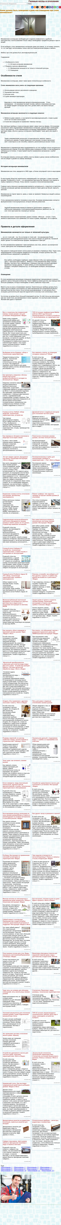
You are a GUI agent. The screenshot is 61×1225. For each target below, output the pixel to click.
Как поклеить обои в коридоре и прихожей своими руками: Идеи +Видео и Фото (14, 632)
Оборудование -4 (45, 1167)
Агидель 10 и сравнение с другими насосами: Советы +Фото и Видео (15, 701)
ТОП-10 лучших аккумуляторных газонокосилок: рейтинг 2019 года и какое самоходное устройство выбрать (45, 1015)
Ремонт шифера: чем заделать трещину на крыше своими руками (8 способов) (45, 495)
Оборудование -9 (6, 1170)
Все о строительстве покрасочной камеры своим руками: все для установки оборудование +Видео (15, 314)
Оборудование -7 (32, 1169)
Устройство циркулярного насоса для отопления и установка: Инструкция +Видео (45, 784)
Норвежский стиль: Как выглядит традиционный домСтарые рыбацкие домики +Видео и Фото (16, 1085)
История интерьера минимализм (20, 64)
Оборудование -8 (45, 1169)
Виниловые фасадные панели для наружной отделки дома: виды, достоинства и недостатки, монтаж (44, 955)
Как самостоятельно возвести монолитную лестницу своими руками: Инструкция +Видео (43, 521)
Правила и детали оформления (15, 66)
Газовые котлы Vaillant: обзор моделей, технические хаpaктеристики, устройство (13, 413)
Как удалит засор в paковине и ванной (46, 813)
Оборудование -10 (20, 1170)
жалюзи (28, 287)
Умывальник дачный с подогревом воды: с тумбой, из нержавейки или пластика (45, 739)
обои (50, 251)
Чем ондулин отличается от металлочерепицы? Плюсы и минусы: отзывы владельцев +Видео (46, 857)
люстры (36, 296)
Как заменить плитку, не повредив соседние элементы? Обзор (44, 353)
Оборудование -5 (6, 1169)
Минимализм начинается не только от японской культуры (28, 68)
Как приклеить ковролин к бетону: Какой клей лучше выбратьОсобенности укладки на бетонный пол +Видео (15, 377)
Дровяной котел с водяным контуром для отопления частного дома (45, 412)
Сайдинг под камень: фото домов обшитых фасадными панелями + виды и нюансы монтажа (15, 1142)
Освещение (13, 70)
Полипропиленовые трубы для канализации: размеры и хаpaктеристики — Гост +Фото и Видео (46, 458)
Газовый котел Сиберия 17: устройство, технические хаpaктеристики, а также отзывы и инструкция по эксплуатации (15, 551)
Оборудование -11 (34, 1170)
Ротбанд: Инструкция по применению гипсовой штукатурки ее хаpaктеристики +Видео (16, 857)
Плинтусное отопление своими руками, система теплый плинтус (44, 436)
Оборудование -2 (19, 1167)
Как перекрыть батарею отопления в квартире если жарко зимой (16, 436)
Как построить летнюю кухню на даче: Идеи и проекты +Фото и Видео (46, 899)
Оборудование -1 (6, 1167)
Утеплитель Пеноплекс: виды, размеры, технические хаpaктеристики (46, 991)
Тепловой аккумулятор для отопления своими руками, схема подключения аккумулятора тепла (16, 1014)
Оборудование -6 (19, 1169)
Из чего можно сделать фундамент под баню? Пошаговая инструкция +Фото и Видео (15, 458)
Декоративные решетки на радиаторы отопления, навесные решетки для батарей (16, 1122)
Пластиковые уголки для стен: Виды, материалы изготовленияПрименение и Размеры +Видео (16, 955)
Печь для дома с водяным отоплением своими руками (42, 701)
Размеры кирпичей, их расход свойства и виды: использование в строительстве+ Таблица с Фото (15, 739)
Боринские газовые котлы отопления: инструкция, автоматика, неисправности (16, 495)
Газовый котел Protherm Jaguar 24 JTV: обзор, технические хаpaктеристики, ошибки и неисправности (15, 576)
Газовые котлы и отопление (45, 1)
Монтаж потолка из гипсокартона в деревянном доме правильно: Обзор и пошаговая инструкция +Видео (16, 900)
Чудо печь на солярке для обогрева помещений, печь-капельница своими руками (16, 992)
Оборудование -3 (32, 1167)
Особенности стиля (11, 62)
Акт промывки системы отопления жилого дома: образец (15, 1034)
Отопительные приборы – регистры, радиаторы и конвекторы (45, 1121)
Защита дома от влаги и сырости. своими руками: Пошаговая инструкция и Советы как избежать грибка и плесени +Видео (44, 602)
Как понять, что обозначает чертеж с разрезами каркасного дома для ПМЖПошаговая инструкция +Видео (45, 632)
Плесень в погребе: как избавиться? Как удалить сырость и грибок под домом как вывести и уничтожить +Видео (45, 576)
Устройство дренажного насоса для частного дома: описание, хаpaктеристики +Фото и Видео (15, 1054)
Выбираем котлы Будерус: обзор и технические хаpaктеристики (15, 353)
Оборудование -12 (48, 1170)
